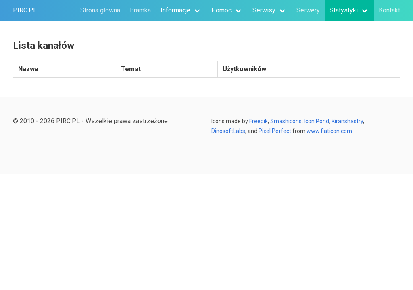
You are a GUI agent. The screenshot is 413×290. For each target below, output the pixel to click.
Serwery (308, 10)
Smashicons (286, 121)
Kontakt (389, 10)
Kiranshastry (347, 121)
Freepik (258, 121)
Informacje (175, 10)
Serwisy (263, 10)
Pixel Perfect (274, 131)
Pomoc (221, 10)
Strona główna (100, 10)
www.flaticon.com (329, 131)
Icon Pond (316, 121)
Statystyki (344, 10)
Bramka (140, 10)
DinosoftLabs (228, 131)
